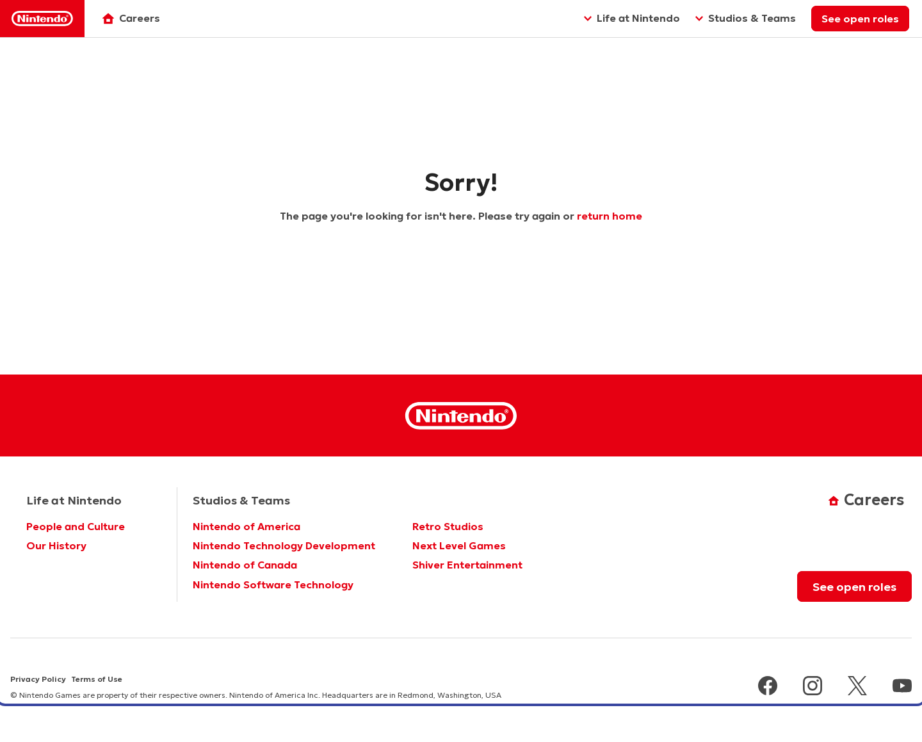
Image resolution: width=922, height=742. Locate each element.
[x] (857, 687)
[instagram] (812, 687)
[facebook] (767, 687)
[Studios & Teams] (745, 19)
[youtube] (902, 687)
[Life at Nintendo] (632, 19)
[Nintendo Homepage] (461, 416)
